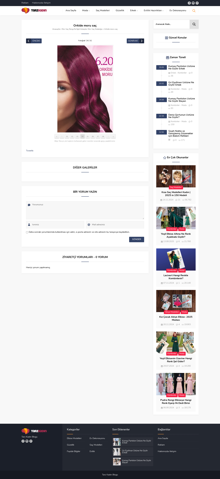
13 (77, 136)
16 (93, 136)
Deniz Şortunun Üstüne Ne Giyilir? (181, 116)
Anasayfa (56, 29)
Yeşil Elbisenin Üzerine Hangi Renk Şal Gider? (176, 360)
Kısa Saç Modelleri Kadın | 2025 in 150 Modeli (176, 194)
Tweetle (29, 151)
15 (87, 136)
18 (103, 136)
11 (67, 136)
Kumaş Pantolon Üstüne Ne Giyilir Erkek (181, 67)
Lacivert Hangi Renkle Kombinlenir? (176, 277)
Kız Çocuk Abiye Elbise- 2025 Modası (175, 318)
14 (82, 136)
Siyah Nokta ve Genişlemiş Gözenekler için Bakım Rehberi (180, 133)
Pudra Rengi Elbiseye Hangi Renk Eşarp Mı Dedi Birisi (175, 401)
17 (98, 136)
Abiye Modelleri (172, 312)
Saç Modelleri (176, 187)
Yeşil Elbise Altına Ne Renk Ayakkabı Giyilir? (176, 235)
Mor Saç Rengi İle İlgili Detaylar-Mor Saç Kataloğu (82, 29)
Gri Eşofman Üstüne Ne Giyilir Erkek (181, 83)
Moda (184, 89)
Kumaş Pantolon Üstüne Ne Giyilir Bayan (181, 100)
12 (72, 136)
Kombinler (182, 73)
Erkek (173, 73)
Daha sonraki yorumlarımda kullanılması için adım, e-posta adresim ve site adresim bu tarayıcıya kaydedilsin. (79, 232)
